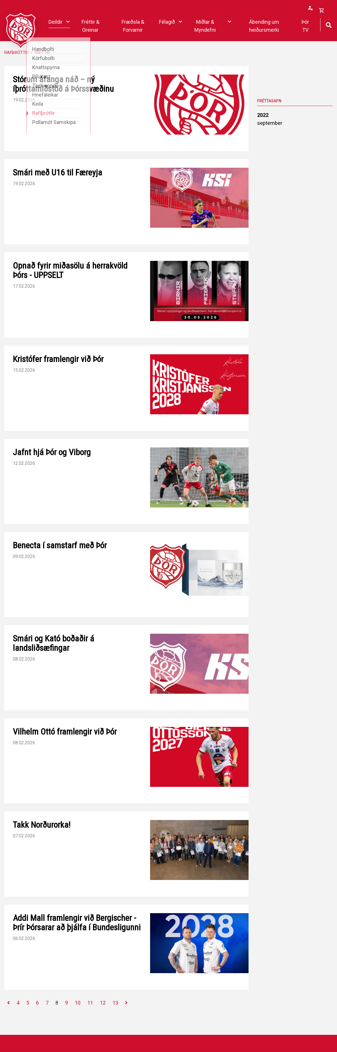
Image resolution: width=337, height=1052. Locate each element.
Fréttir (42, 52)
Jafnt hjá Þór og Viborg (52, 452)
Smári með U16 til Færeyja (57, 172)
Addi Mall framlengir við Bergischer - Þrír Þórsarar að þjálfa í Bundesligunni (77, 922)
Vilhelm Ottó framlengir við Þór (65, 732)
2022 (263, 115)
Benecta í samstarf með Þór (60, 545)
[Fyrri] (8, 1003)
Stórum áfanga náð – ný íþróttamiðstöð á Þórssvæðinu (63, 84)
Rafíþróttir (16, 52)
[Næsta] (126, 1003)
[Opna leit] (328, 24)
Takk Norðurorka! (41, 825)
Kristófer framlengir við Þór (58, 359)
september (269, 123)
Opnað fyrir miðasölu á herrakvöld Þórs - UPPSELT (70, 270)
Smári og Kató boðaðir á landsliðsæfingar (53, 643)
